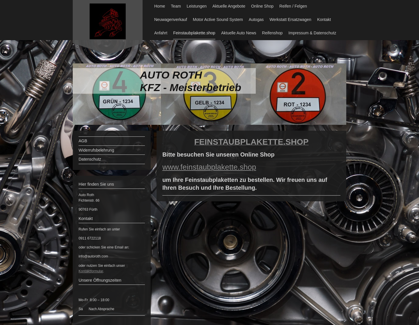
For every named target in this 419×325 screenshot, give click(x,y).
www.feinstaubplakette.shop (209, 167)
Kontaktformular (91, 271)
